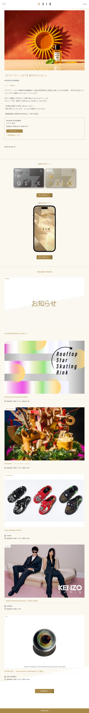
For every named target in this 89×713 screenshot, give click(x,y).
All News (43, 691)
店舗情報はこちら (13, 135)
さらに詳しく (43, 195)
